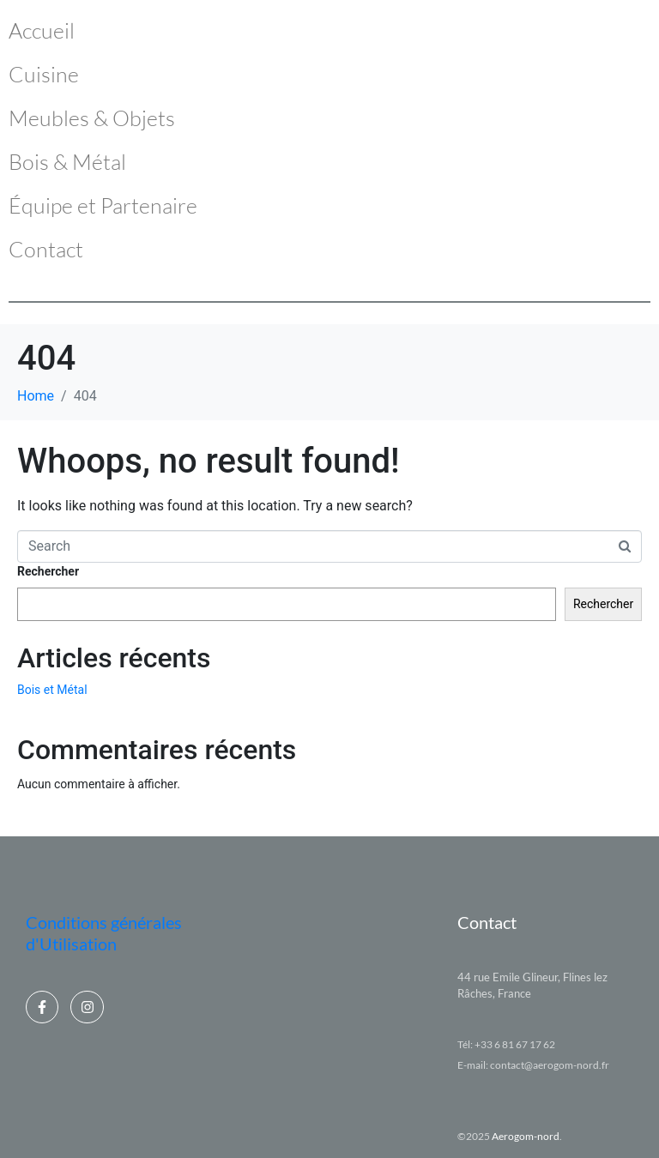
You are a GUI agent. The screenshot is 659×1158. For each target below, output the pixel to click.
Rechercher (48, 571)
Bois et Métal (52, 690)
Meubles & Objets (92, 118)
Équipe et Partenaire (103, 205)
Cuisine (44, 74)
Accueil (42, 30)
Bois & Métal (67, 161)
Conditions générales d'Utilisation (104, 933)
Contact (46, 249)
